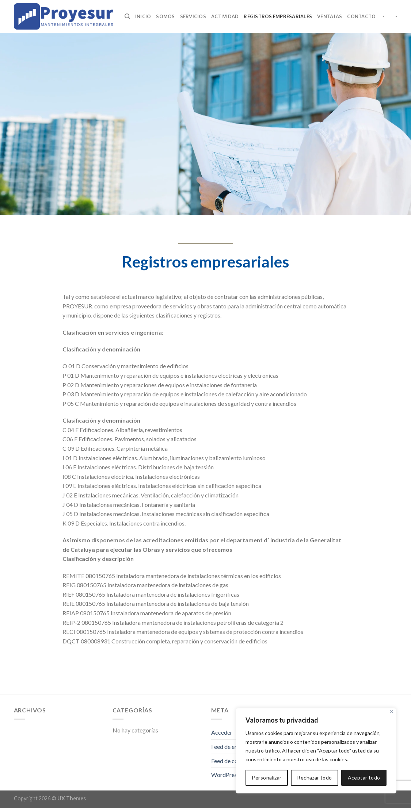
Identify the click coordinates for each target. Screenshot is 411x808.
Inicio (143, 16)
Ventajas (329, 16)
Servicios (193, 16)
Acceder (221, 732)
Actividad (225, 16)
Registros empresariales (278, 16)
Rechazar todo (314, 777)
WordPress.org (230, 774)
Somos (165, 16)
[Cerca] (391, 711)
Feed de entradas (232, 746)
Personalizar (266, 777)
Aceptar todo (364, 777)
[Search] (127, 16)
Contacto (361, 16)
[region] (316, 750)
